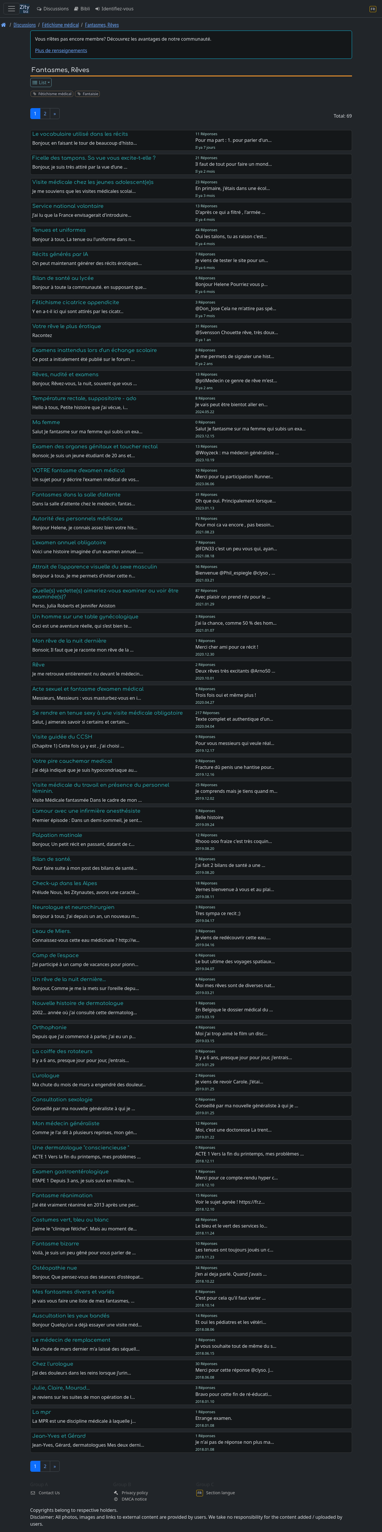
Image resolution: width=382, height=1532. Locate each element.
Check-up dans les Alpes (64, 883)
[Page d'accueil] (3, 24)
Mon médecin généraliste (65, 1123)
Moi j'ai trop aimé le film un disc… (231, 1033)
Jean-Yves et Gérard (59, 1436)
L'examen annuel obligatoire (69, 542)
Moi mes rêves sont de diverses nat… (235, 985)
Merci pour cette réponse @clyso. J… (234, 1370)
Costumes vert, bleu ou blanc (70, 1220)
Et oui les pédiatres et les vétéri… (230, 1322)
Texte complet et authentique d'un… (234, 719)
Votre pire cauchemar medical (72, 761)
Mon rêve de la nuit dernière (69, 641)
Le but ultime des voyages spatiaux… (235, 961)
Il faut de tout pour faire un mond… (233, 164)
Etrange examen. (213, 1418)
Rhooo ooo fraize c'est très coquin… (233, 841)
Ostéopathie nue (54, 1268)
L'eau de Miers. (51, 931)
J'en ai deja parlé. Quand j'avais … (231, 1274)
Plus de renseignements (61, 50)
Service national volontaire (68, 206)
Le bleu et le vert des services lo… (231, 1226)
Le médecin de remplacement (71, 1340)
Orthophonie (49, 1027)
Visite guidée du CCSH (62, 737)
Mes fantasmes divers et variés (73, 1292)
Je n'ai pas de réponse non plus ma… (234, 1442)
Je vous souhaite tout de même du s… (235, 1346)
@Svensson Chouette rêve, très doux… (236, 332)
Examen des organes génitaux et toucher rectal (95, 446)
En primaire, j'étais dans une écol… (232, 188)
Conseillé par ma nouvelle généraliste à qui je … (246, 1105)
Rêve (38, 665)
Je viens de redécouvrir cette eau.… (233, 937)
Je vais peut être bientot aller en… (231, 404)
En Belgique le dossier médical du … (234, 1009)
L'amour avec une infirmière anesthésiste (86, 811)
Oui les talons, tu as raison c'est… (231, 236)
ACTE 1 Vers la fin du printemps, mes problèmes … (249, 1154)
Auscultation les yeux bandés (71, 1316)
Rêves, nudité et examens (65, 374)
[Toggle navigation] (11, 8)
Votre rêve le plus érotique (66, 326)
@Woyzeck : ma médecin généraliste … (237, 452)
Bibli (81, 8)
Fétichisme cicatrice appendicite (75, 302)
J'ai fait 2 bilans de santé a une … (230, 865)
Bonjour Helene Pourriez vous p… (231, 284)
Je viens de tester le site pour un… (231, 260)
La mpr (41, 1412)
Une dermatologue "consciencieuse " (80, 1148)
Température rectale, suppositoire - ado (84, 398)
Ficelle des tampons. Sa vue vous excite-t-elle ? (94, 158)
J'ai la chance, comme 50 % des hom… (236, 623)
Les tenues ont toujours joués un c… (234, 1250)
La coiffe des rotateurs (62, 1051)
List (39, 82)
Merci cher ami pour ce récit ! (226, 647)
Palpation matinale (57, 835)
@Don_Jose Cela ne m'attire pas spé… (235, 308)
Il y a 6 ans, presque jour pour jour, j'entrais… (243, 1057)
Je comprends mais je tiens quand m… (236, 791)
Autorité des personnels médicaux (77, 519)
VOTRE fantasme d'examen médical (78, 470)
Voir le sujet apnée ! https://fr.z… (230, 1202)
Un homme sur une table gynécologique (85, 617)
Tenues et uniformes (59, 230)
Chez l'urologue (52, 1364)
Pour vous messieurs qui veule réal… (234, 743)
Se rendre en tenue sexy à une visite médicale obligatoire (107, 713)
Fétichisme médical (60, 24)
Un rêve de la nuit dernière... (69, 979)
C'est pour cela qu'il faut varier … (230, 1298)
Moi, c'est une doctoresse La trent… (233, 1130)
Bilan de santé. (51, 859)
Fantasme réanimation (62, 1195)
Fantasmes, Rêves (102, 24)
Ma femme (46, 422)
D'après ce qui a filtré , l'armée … (230, 212)
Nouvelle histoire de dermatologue (77, 1003)
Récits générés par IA (60, 254)
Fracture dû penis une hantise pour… (234, 767)
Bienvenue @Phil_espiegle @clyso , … (235, 573)
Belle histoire (209, 817)
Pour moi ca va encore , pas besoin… (234, 525)
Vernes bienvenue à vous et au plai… (234, 889)
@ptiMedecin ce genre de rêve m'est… (236, 380)
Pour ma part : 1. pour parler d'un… (233, 140)
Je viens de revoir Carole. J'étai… (229, 1082)
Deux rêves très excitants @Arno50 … (235, 671)
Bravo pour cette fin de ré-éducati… (233, 1394)
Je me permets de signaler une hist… (234, 356)
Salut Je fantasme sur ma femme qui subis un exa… (250, 429)
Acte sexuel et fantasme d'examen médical (88, 689)
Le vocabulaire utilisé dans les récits (80, 134)
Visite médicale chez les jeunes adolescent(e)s (93, 182)
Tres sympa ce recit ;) (217, 913)
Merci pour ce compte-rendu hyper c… (236, 1178)
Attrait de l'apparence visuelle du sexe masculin (94, 567)
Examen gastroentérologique (70, 1172)
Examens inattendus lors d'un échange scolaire (94, 350)
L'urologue (45, 1076)
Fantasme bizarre (55, 1244)
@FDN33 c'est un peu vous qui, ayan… (236, 548)
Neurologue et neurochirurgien (73, 907)
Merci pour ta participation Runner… (234, 476)
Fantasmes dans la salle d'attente (76, 495)
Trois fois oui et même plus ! (225, 695)
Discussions (52, 8)
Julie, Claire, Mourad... (61, 1388)
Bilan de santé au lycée (63, 278)
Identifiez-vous (114, 8)
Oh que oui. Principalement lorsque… (235, 501)
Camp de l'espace (55, 955)
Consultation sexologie (62, 1099)
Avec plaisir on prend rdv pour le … (232, 597)
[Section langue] (373, 9)
